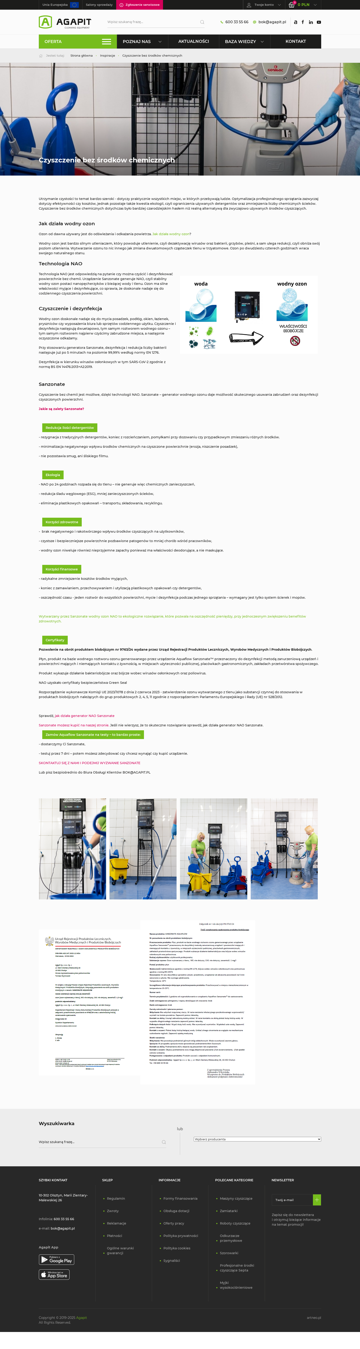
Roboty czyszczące (235, 1223)
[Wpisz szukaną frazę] (102, 1142)
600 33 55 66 (234, 22)
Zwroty (113, 1211)
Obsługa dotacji (176, 1211)
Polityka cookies (176, 1248)
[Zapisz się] (317, 1199)
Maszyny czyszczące (236, 1198)
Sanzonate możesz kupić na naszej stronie (74, 725)
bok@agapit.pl (269, 22)
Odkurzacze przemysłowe (231, 1238)
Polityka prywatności (180, 1236)
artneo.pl (314, 1318)
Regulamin (116, 1198)
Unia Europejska (60, 5)
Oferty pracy (173, 1223)
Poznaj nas (142, 41)
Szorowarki (229, 1253)
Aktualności (193, 41)
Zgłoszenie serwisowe (140, 5)
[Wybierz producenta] (257, 1139)
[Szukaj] (201, 22)
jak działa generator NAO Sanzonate (85, 716)
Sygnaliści (171, 1261)
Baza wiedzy (244, 41)
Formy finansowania (180, 1198)
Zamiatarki (229, 1211)
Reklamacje (116, 1223)
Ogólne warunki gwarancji (120, 1250)
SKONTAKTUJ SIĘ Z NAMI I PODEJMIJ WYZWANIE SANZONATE (90, 763)
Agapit (81, 1318)
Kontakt (296, 41)
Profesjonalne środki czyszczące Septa (237, 1267)
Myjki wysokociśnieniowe (236, 1285)
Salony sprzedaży (99, 4)
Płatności (114, 1236)
